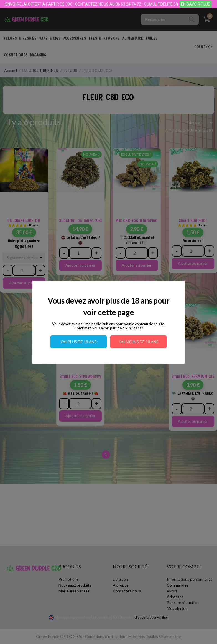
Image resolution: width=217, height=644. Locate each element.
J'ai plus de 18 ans (78, 341)
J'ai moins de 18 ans (139, 341)
